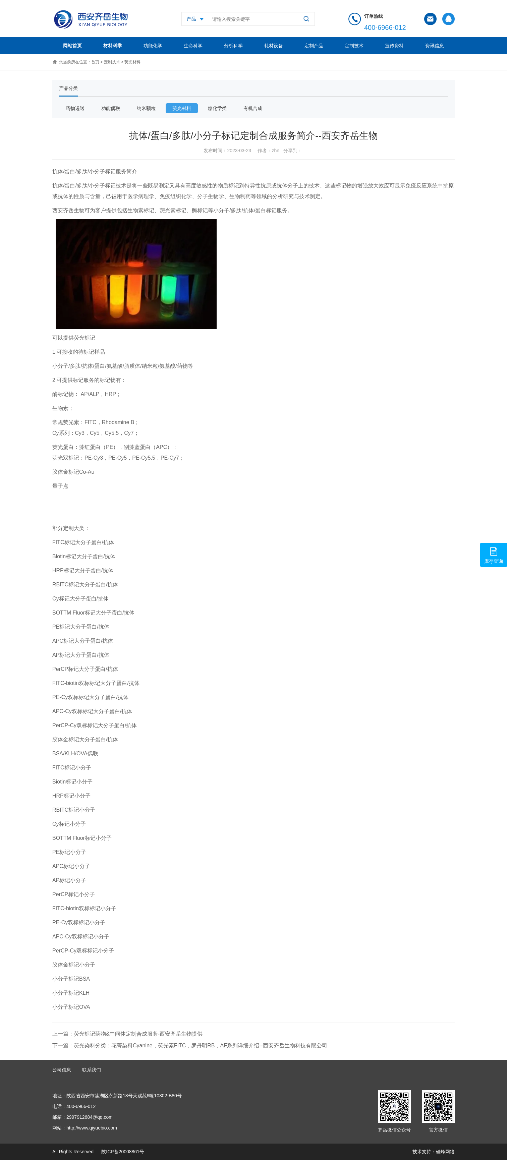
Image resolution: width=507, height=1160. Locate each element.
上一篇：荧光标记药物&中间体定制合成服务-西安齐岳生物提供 (127, 1034)
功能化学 (153, 45)
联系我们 (91, 1069)
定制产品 (313, 45)
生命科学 (193, 45)
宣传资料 (394, 45)
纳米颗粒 (146, 108)
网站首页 (72, 45)
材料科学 (112, 45)
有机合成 (252, 108)
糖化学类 (217, 108)
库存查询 (493, 554)
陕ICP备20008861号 (122, 1151)
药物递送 (75, 108)
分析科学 (233, 45)
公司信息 (61, 1069)
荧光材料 (132, 62)
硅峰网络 (445, 1151)
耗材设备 (273, 45)
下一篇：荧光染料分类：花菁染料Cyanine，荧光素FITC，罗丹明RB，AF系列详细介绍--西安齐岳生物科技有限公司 (189, 1045)
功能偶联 (110, 108)
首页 (95, 62)
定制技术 (354, 45)
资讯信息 (434, 45)
